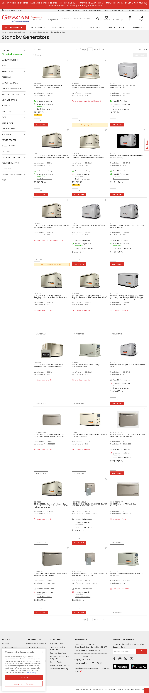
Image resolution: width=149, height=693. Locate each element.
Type (4, 117)
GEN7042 (75, 154)
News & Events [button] (115, 27)
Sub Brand (7, 134)
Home (4, 32)
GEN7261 (113, 223)
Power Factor (9, 140)
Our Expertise (33, 639)
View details (41, 334)
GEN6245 (114, 293)
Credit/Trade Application (92, 10)
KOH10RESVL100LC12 (80, 502)
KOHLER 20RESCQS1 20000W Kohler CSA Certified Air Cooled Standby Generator (49, 435)
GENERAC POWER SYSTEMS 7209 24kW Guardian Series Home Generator (48, 87)
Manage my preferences (24, 684)
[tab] (13, 50)
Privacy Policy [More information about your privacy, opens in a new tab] (31, 673)
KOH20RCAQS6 (116, 432)
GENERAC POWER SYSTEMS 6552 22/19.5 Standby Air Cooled (87, 366)
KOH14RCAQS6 (40, 572)
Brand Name (8, 71)
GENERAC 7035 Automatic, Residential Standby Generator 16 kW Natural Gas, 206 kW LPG (89, 297)
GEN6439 (75, 432)
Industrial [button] (57, 27)
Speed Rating (8, 146)
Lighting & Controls (34, 647)
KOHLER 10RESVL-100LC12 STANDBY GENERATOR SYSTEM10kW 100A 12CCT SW (89, 505)
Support (8, 10)
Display (5, 50)
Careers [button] (76, 27)
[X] (42, 652)
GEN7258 (114, 84)
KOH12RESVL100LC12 (80, 572)
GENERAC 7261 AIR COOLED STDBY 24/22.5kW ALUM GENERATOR (127, 226)
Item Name (6, 77)
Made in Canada (10, 83)
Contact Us (138, 27)
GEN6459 (114, 572)
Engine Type (7, 123)
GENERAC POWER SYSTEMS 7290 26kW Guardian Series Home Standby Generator (88, 87)
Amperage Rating (10, 94)
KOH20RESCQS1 (40, 432)
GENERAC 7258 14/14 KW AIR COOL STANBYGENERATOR (123, 87)
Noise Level (7, 168)
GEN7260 (113, 154)
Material (6, 151)
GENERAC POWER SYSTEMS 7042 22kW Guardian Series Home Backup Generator (88, 157)
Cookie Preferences (81, 689)
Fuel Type (6, 111)
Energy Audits (56, 662)
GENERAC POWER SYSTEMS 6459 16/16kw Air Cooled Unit (126, 574)
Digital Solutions (57, 644)
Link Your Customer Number (113, 10)
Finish (4, 180)
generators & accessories (39, 32)
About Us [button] (94, 27)
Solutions (56, 639)
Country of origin (11, 88)
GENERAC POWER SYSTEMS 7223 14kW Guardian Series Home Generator (51, 226)
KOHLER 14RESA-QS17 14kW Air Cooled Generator (124, 505)
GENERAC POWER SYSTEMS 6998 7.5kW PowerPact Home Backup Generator (48, 366)
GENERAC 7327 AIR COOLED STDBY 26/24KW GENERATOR (88, 226)
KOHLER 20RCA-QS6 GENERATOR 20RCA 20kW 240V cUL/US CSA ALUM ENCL (127, 435)
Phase (5, 65)
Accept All (24, 678)
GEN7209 (37, 84)
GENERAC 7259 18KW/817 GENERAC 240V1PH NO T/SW (128, 366)
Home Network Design (60, 665)
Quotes (61, 10)
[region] (24, 670)
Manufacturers (10, 60)
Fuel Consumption (11, 163)
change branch (53, 20)
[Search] (80, 18)
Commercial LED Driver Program (60, 657)
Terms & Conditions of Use (98, 689)
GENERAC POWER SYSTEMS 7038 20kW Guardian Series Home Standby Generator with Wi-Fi (50, 297)
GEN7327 (75, 223)
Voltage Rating (10, 100)
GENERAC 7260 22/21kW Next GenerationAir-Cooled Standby (127, 157)
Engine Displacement (12, 174)
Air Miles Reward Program (9, 648)
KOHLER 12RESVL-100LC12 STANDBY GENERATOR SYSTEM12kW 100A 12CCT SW (89, 574)
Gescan (6, 639)
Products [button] (13, 27)
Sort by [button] (142, 49)
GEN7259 (113, 363)
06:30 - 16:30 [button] (38, 20)
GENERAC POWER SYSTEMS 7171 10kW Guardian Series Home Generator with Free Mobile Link (51, 157)
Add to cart (41, 125)
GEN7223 (37, 223)
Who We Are (7, 644)
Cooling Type (8, 128)
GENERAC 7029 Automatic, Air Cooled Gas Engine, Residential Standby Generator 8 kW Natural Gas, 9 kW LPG (51, 506)
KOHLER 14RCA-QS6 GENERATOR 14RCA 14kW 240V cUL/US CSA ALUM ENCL (50, 574)
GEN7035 (75, 293)
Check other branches (44, 109)
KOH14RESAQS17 (116, 502)
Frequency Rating (11, 157)
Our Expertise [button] (36, 27)
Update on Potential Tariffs (136, 10)
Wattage (6, 106)
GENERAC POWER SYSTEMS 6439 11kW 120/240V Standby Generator (89, 435)
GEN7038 (37, 293)
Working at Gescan (73, 10)
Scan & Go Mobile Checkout (58, 648)
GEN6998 (37, 363)
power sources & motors (18, 32)
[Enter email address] (124, 651)
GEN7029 (37, 502)
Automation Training (59, 669)
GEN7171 (37, 154)
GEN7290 (75, 84)
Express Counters (58, 653)
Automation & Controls (36, 644)
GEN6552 (75, 363)
